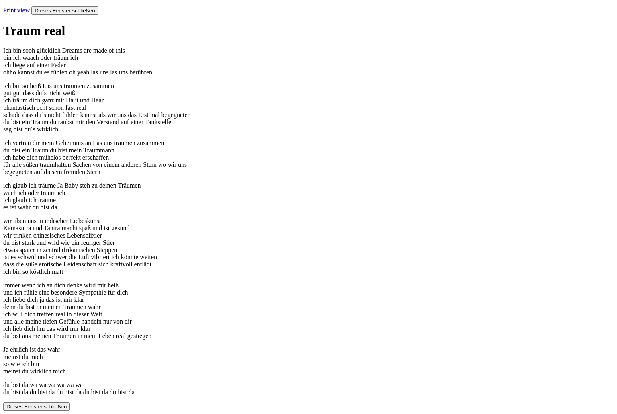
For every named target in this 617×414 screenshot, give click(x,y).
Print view (16, 10)
